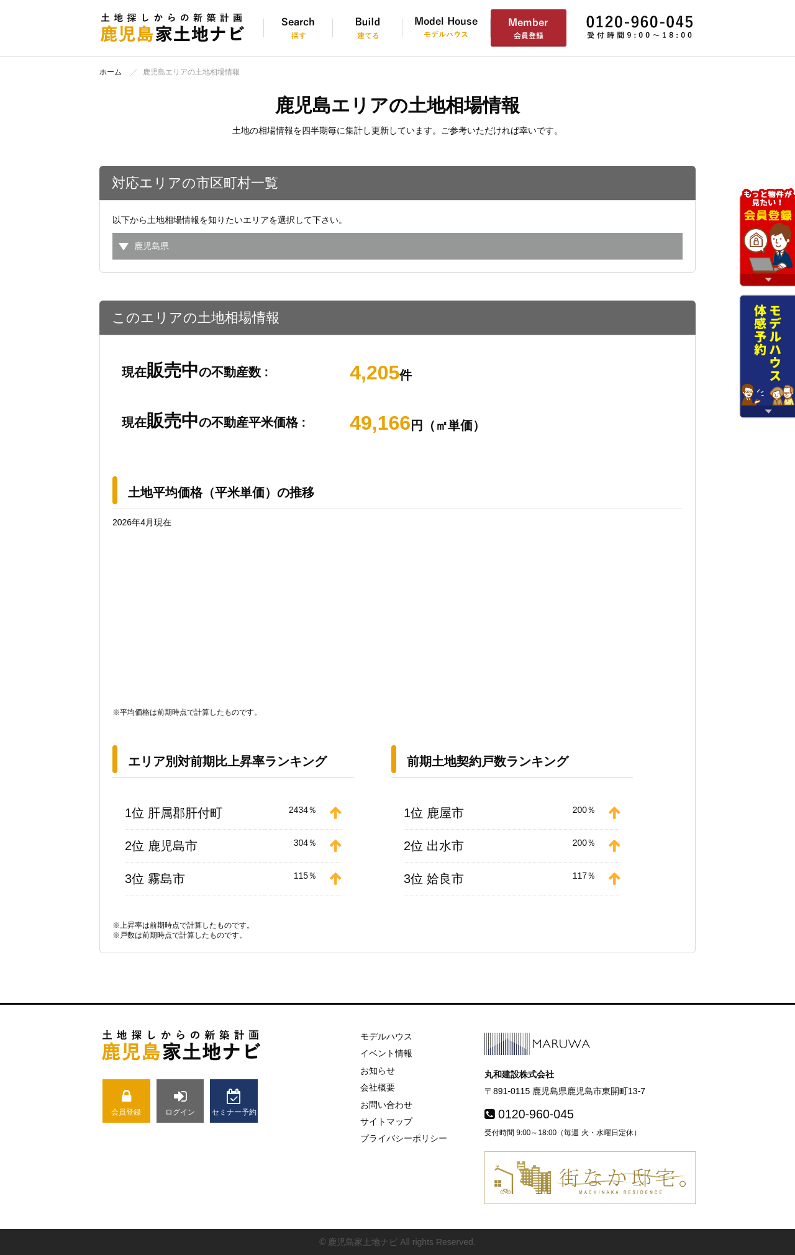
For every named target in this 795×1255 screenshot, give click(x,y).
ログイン (180, 1103)
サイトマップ (386, 1121)
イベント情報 (386, 1053)
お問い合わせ (386, 1105)
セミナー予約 (234, 1103)
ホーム (110, 72)
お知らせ (377, 1071)
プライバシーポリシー (403, 1138)
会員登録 (126, 1103)
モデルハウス (386, 1036)
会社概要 (377, 1087)
